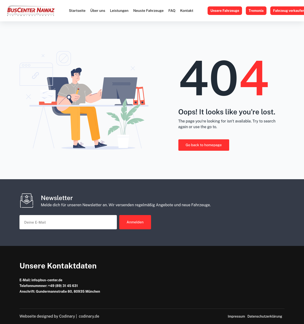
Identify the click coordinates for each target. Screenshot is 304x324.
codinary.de (89, 316)
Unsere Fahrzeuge (225, 10)
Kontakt (186, 11)
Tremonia (256, 10)
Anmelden (135, 222)
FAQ (172, 11)
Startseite (77, 11)
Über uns (97, 11)
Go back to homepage (204, 145)
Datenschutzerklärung (264, 316)
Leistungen (119, 11)
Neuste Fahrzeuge (148, 11)
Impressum (236, 316)
